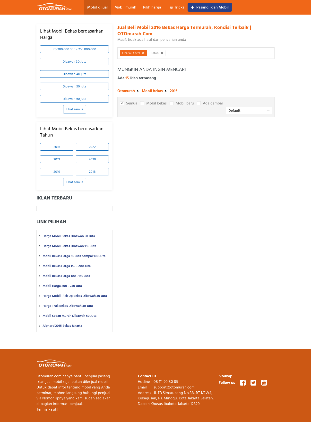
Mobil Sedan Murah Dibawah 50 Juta (69, 315)
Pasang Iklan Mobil (210, 7)
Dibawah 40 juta (74, 74)
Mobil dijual (97, 7)
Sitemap (226, 376)
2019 (56, 171)
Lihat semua (74, 109)
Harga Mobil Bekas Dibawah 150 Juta (69, 246)
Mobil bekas (152, 91)
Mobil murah (125, 7)
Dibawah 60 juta (74, 99)
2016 (56, 147)
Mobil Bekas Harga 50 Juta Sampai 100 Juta (74, 256)
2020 (92, 159)
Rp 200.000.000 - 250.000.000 (74, 49)
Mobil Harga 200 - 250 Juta (62, 286)
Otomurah (126, 91)
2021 (56, 159)
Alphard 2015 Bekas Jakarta (62, 325)
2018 (92, 171)
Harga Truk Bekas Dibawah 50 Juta (68, 305)
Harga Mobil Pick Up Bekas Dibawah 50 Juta (75, 295)
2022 (92, 147)
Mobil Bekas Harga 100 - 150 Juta (66, 276)
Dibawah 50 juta (74, 86)
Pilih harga (152, 7)
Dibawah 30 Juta (74, 61)
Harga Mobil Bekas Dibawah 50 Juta (69, 236)
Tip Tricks (176, 7)
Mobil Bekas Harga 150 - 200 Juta (67, 266)
